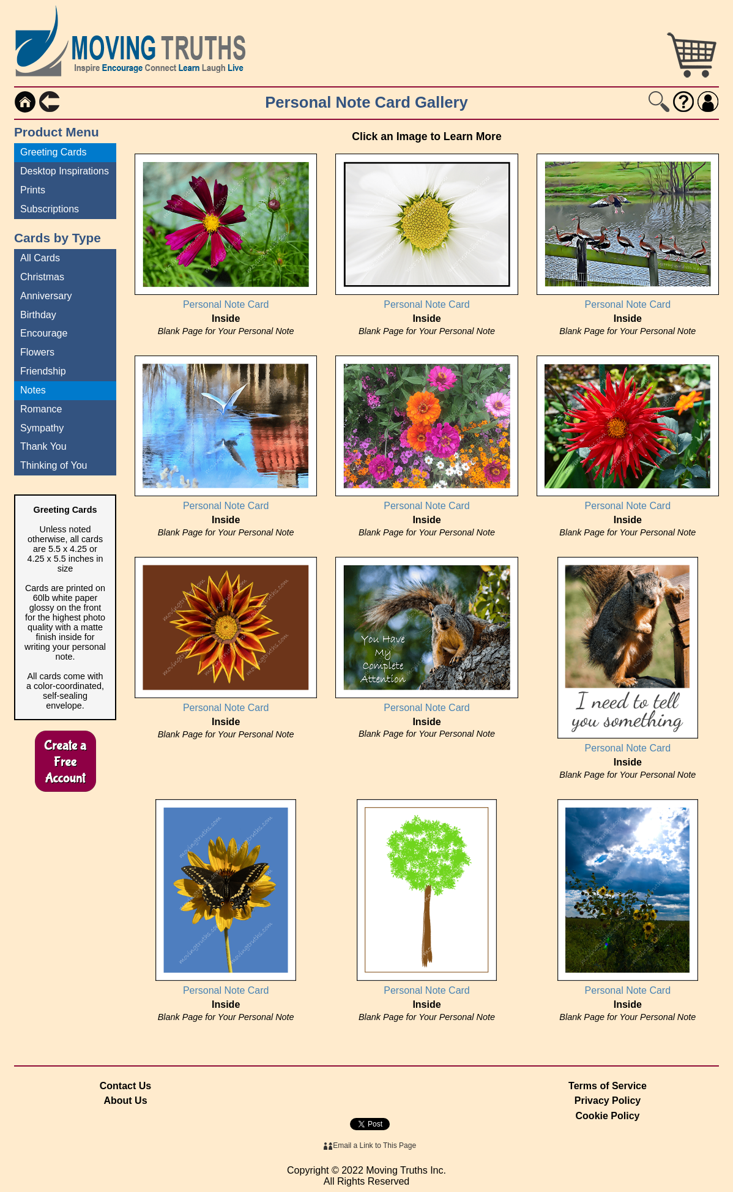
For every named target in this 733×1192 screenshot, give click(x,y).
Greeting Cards (53, 152)
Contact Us (125, 1086)
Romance (41, 409)
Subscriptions (49, 209)
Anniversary (46, 296)
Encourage (43, 333)
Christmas (42, 277)
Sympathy (42, 428)
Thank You (43, 446)
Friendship (43, 371)
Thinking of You (53, 465)
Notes (33, 390)
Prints (32, 190)
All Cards (40, 258)
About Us (125, 1100)
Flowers (37, 352)
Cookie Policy (608, 1116)
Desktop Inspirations (64, 171)
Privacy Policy (608, 1100)
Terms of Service (607, 1086)
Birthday (38, 315)
